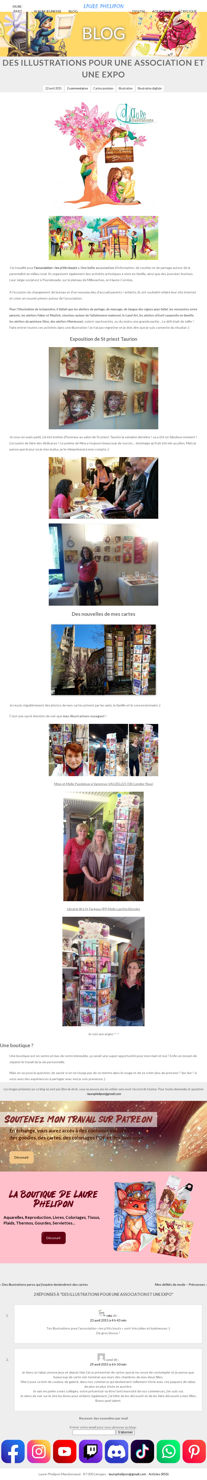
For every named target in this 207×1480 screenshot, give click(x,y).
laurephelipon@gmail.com (104, 1094)
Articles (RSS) (159, 1474)
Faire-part (18, 8)
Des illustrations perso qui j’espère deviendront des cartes (45, 1284)
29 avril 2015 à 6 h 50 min (108, 1364)
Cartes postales (103, 88)
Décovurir (21, 1157)
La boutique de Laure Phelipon (53, 1199)
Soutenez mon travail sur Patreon (78, 1119)
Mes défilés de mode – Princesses (180, 1284)
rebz (109, 1316)
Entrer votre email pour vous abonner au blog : (103, 1427)
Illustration (126, 88)
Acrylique (187, 11)
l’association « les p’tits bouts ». (57, 268)
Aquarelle (161, 11)
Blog (73, 11)
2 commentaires (77, 88)
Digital (139, 11)
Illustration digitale (150, 88)
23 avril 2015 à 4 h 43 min (108, 1320)
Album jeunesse (47, 11)
